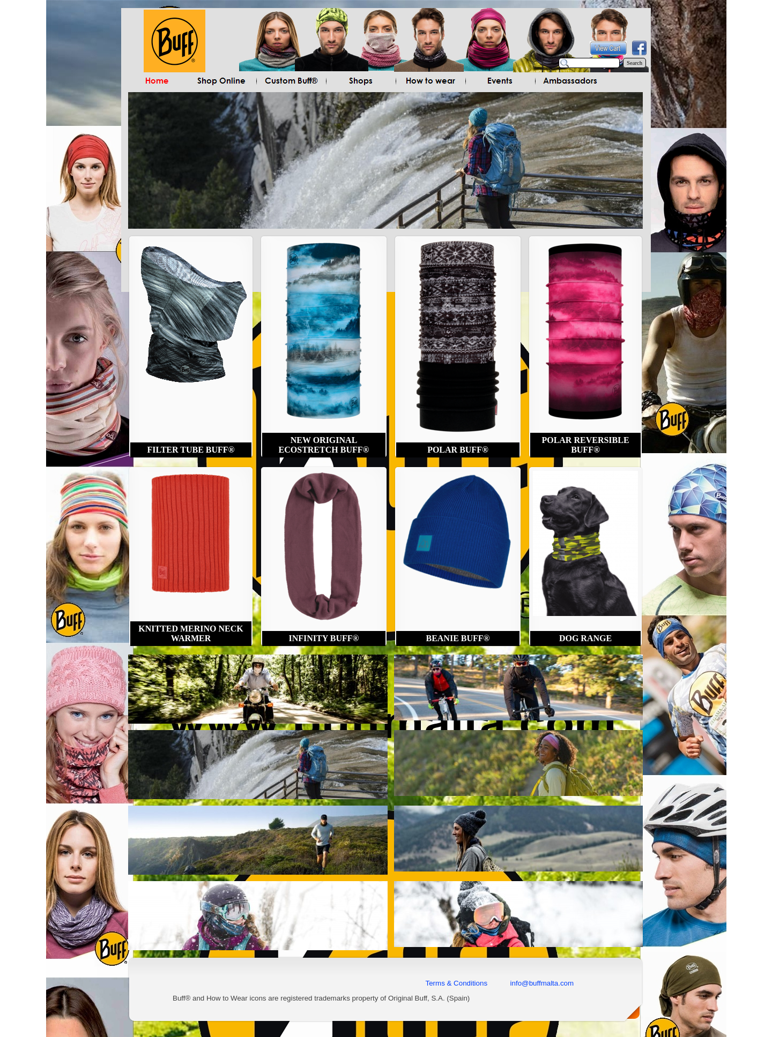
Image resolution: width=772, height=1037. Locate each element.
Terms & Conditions (457, 983)
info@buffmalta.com (541, 983)
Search (634, 63)
